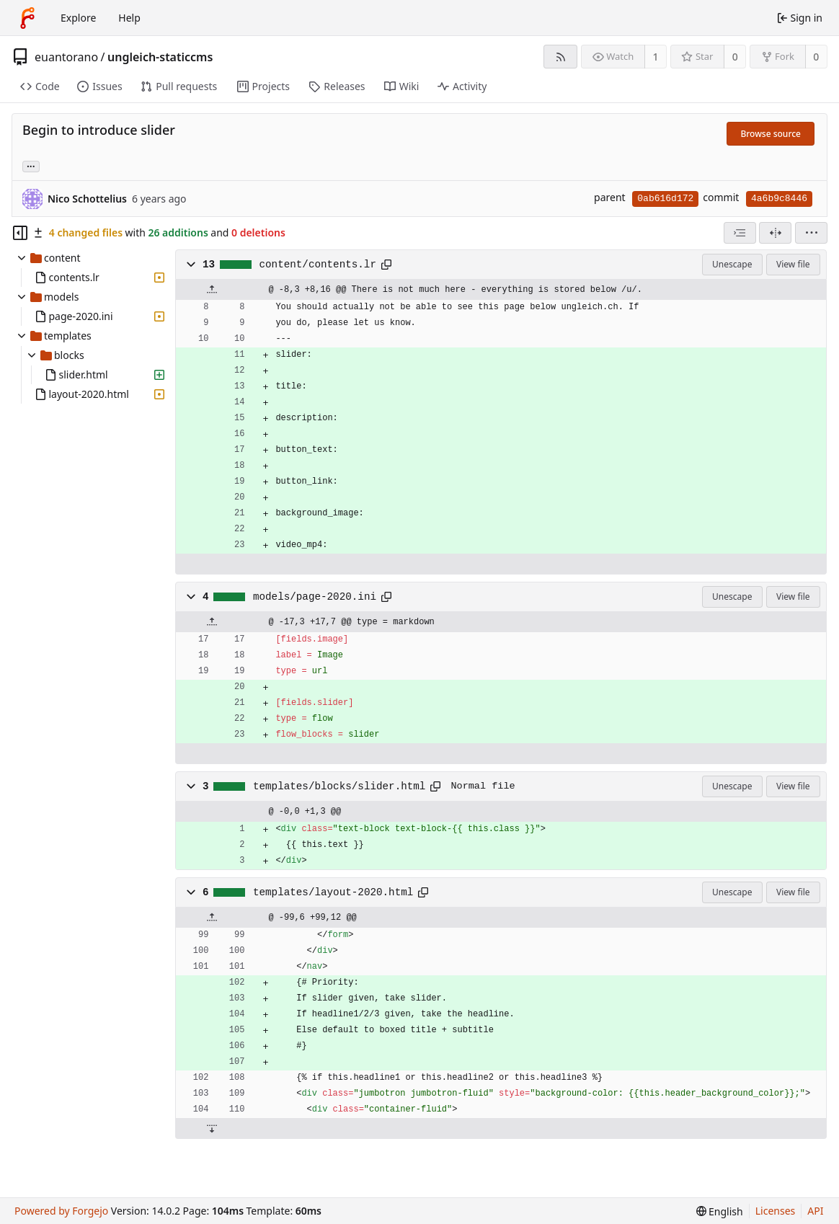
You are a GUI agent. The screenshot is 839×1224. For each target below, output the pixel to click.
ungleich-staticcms (160, 57)
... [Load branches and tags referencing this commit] (31, 165)
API (815, 1211)
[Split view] (775, 233)
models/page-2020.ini (314, 597)
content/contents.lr (317, 264)
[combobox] (740, 233)
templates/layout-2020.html (333, 892)
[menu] (811, 233)
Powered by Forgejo (61, 1211)
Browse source (770, 134)
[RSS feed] (560, 56)
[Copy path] (386, 264)
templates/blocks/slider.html (339, 786)
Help (129, 18)
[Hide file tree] (20, 233)
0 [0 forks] (816, 56)
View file (792, 264)
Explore (78, 18)
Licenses (775, 1211)
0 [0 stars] (735, 56)
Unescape (732, 264)
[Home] (27, 18)
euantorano (66, 57)
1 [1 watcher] (656, 56)
